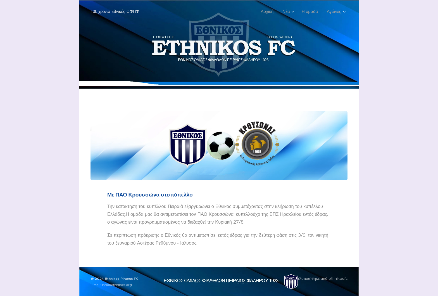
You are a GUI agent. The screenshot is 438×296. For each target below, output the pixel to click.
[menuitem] (268, 11)
